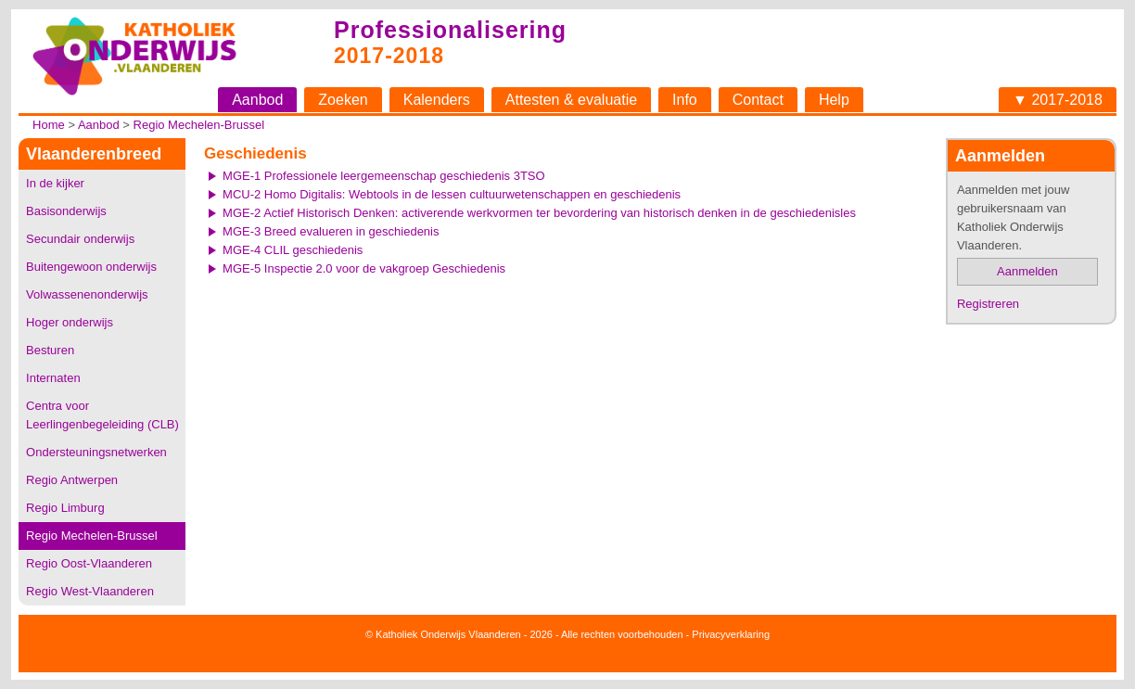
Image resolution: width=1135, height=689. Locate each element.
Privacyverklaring (731, 634)
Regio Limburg (65, 508)
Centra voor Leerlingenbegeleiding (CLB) (102, 415)
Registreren (988, 304)
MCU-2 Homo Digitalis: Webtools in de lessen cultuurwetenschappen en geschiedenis (452, 194)
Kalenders (436, 100)
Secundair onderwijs (80, 239)
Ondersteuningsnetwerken (96, 452)
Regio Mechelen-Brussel (199, 125)
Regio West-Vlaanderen (90, 591)
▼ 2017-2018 (1058, 100)
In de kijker (55, 183)
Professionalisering (450, 30)
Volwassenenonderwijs (87, 294)
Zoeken (342, 100)
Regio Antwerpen (72, 480)
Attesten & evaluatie (571, 100)
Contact (758, 100)
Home (48, 125)
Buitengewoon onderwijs (91, 267)
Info (684, 100)
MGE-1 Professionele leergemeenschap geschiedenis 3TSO (384, 176)
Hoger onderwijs (69, 322)
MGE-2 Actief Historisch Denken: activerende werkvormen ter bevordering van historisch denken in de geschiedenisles (539, 213)
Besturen (50, 350)
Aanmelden (1027, 271)
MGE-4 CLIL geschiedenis (293, 250)
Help (834, 100)
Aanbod (257, 100)
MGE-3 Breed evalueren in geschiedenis (331, 231)
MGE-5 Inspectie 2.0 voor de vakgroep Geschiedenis (364, 268)
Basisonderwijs (66, 211)
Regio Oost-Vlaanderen (89, 563)
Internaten (53, 378)
